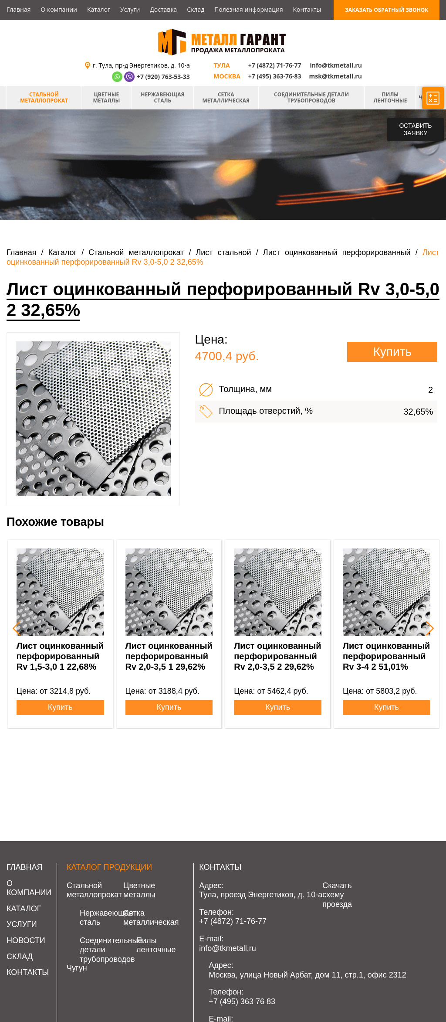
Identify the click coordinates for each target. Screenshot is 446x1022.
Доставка (163, 9)
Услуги (130, 9)
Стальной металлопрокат (44, 97)
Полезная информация (248, 9)
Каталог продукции (109, 867)
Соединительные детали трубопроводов (311, 97)
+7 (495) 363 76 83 (242, 1001)
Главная (19, 9)
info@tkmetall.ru (336, 65)
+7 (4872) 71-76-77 (274, 65)
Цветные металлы (106, 97)
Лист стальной (223, 252)
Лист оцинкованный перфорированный (337, 252)
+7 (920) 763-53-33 (163, 76)
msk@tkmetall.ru (335, 76)
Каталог (98, 9)
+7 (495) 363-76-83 (274, 76)
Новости (26, 940)
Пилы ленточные (390, 97)
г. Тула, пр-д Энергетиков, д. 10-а (141, 65)
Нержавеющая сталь (162, 97)
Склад (195, 9)
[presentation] (16, 628)
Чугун (77, 968)
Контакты (307, 9)
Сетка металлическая (226, 97)
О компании (59, 9)
